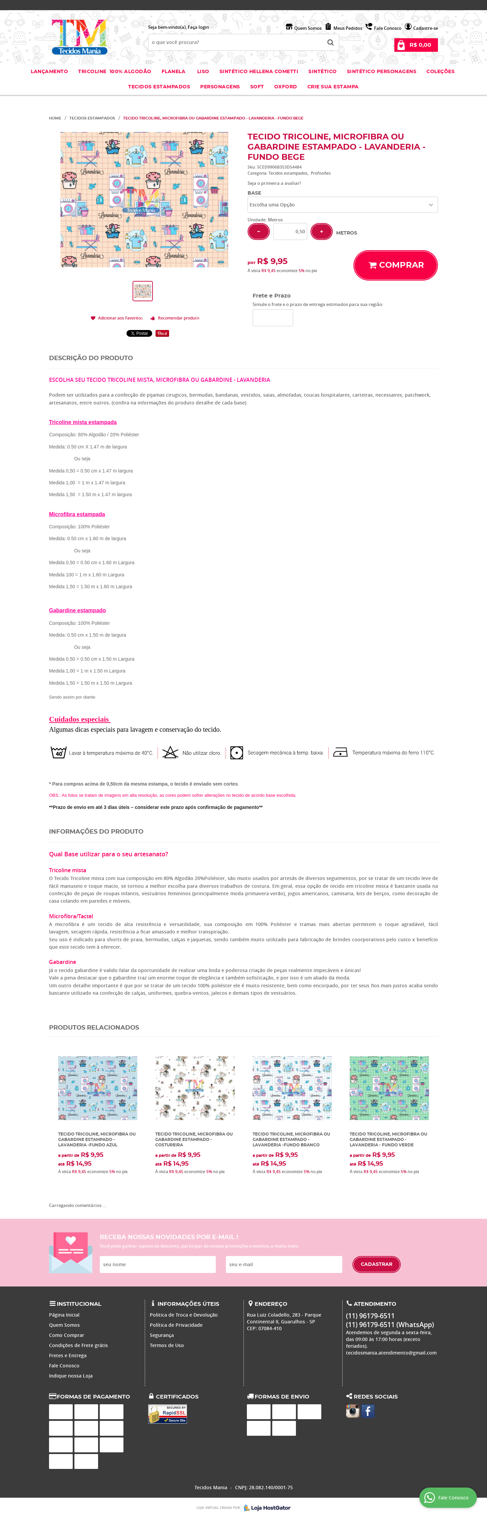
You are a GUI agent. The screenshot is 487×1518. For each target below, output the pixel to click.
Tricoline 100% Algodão (115, 71)
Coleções (441, 71)
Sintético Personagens (382, 71)
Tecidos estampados (159, 87)
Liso (202, 71)
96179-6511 (368, 5)
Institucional (79, 1304)
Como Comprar (66, 1335)
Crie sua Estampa (333, 87)
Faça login (198, 27)
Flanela (174, 71)
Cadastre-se (425, 28)
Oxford (285, 87)
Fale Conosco (387, 28)
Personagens (220, 87)
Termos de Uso (167, 1345)
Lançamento (49, 71)
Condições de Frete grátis (78, 1345)
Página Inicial (64, 1315)
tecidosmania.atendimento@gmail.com (391, 1352)
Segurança (162, 1335)
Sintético (322, 71)
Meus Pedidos (347, 28)
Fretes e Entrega (68, 1355)
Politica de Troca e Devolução (184, 1315)
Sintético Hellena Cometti (259, 71)
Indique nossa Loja (71, 1375)
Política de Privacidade (176, 1325)
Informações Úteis (188, 1304)
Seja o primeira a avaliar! (274, 183)
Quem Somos (308, 28)
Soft (257, 87)
